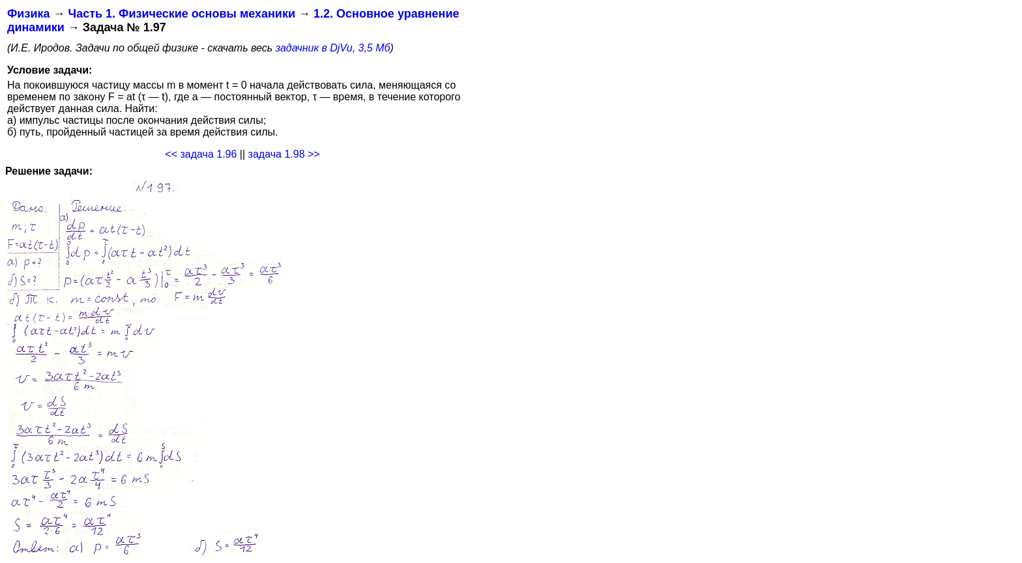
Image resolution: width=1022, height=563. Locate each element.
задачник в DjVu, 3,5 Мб (333, 47)
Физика (28, 13)
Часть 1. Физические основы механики (181, 13)
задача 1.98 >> (284, 154)
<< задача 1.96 (201, 154)
